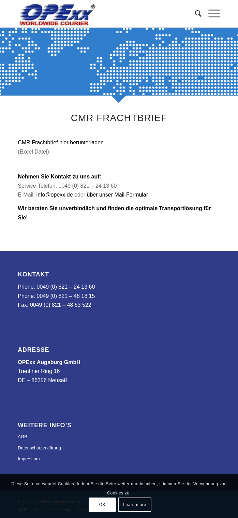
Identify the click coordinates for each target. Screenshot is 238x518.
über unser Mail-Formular (117, 195)
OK (102, 504)
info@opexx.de (54, 195)
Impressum (29, 458)
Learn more (134, 504)
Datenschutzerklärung (39, 447)
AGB (22, 436)
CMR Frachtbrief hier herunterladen (61, 142)
